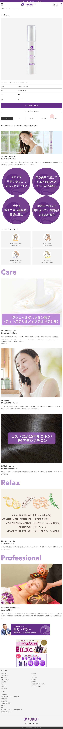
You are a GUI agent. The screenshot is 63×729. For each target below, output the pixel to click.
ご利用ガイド (4, 694)
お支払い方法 (4, 701)
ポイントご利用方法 (5, 703)
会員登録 (34, 673)
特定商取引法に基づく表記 (38, 684)
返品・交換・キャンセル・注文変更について (11, 709)
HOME (3, 8)
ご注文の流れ (4, 698)
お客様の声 (3, 686)
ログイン (34, 675)
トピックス (3, 681)
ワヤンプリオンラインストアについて (10, 696)
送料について (4, 707)
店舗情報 (34, 681)
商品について (4, 677)
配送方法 (3, 705)
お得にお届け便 (4, 675)
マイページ (34, 677)
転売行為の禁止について (7, 712)
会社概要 (34, 679)
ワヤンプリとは (4, 679)
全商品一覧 (8, 8)
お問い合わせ (4, 688)
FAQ (2, 684)
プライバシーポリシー (37, 686)
